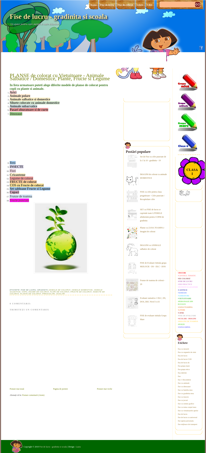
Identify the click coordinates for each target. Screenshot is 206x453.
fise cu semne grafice (186, 404)
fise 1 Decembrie (184, 380)
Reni (13, 162)
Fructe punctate (19, 200)
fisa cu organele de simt (187, 352)
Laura (78, 447)
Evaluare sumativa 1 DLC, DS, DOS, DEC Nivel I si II (153, 300)
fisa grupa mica (184, 369)
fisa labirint (182, 373)
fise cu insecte (183, 397)
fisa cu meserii (183, 349)
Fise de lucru (107, 4)
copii (24, 292)
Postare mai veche (104, 389)
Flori (13, 171)
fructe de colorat (81, 292)
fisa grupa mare (184, 366)
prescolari (48, 294)
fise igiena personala (186, 421)
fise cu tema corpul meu (187, 407)
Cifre (149, 4)
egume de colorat (39, 292)
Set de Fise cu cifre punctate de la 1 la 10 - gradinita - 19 (153, 158)
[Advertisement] (36, 138)
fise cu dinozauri (184, 386)
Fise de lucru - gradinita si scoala (58, 16)
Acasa (93, 4)
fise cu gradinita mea (186, 393)
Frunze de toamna (21, 196)
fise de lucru (182, 414)
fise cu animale (184, 383)
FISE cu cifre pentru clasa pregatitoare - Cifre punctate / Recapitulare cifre (152, 196)
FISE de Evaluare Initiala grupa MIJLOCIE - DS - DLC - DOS (153, 265)
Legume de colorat (21, 178)
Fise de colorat (125, 4)
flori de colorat (59, 292)
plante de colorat (30, 294)
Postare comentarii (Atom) (33, 395)
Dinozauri (16, 114)
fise (179, 376)
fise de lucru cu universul (187, 417)
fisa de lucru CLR (185, 359)
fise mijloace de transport (187, 424)
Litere (140, 4)
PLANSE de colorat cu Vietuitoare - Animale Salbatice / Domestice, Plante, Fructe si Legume (60, 77)
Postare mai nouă (17, 389)
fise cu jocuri (183, 400)
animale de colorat (59, 290)
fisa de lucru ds (184, 362)
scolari (60, 294)
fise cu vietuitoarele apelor (188, 411)
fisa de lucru (182, 356)
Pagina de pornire (60, 389)
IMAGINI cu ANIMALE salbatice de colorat (150, 247)
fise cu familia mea (185, 390)
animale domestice (82, 290)
